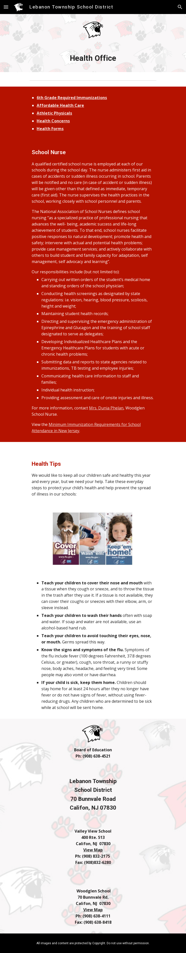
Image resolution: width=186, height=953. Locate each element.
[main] (93, 58)
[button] (6, 7)
